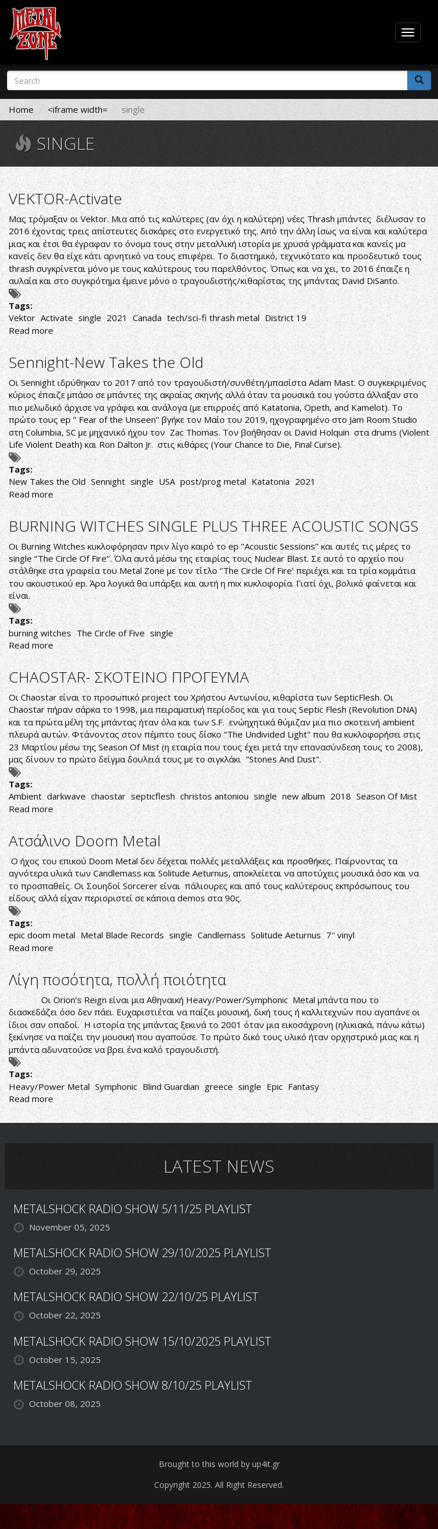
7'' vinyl (340, 935)
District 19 (285, 317)
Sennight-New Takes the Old (106, 362)
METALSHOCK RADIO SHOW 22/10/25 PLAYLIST (135, 1297)
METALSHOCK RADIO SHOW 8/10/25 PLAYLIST (132, 1385)
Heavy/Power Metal (49, 1086)
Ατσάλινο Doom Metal (84, 840)
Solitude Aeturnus (286, 935)
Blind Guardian (171, 1086)
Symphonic (116, 1086)
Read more (31, 330)
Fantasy (303, 1086)
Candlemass (222, 935)
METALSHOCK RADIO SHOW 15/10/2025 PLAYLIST (142, 1341)
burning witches (40, 633)
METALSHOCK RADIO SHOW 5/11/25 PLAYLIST (132, 1209)
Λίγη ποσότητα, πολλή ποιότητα (117, 979)
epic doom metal (42, 935)
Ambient (25, 796)
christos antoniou (214, 796)
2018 (340, 796)
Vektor (22, 317)
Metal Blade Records (122, 935)
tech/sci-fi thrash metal (213, 317)
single (89, 317)
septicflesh (153, 796)
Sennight (108, 481)
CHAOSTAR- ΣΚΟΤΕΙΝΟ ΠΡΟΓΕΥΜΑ (129, 676)
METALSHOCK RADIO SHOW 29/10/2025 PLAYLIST (142, 1253)
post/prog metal (213, 481)
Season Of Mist (386, 796)
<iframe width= (78, 109)
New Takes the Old (47, 481)
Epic (275, 1086)
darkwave (66, 796)
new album (303, 796)
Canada (147, 317)
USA (167, 481)
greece (219, 1086)
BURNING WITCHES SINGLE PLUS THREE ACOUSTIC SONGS (213, 525)
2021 (117, 317)
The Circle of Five (110, 633)
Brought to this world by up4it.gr (219, 1463)
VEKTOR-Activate (65, 198)
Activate (57, 317)
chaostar (108, 796)
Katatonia (270, 481)
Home (21, 109)
